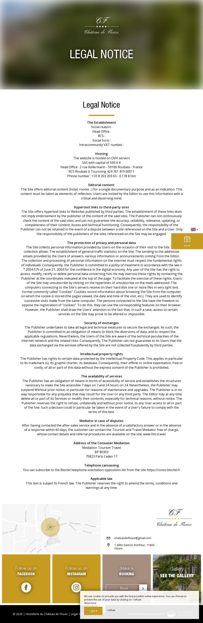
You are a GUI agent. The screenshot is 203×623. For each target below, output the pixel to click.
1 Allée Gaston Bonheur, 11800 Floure (134, 546)
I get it (93, 611)
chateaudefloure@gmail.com (132, 538)
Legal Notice (79, 614)
